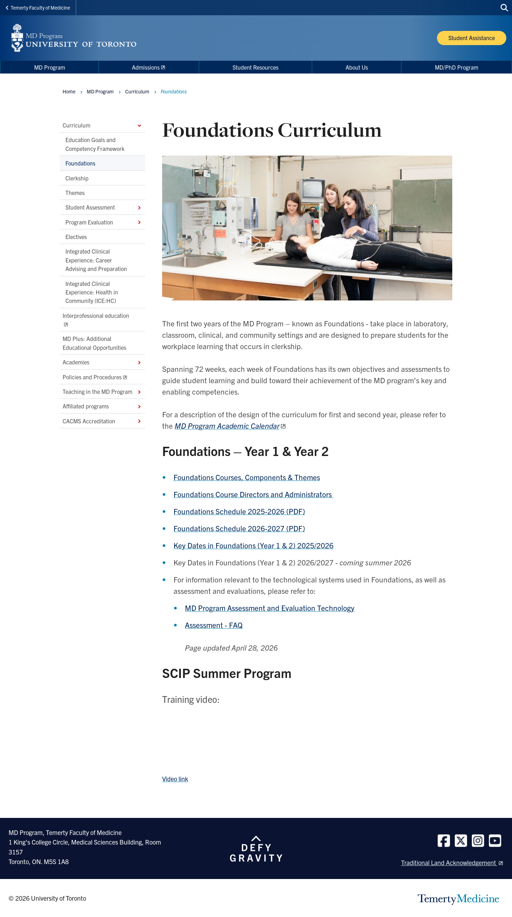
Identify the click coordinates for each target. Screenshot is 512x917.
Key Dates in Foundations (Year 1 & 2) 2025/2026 (254, 545)
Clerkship (77, 177)
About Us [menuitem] (357, 67)
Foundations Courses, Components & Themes (247, 477)
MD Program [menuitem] (49, 67)
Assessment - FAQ (213, 624)
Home (69, 91)
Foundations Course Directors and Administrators (254, 494)
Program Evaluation (103, 222)
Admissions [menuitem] (146, 67)
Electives (76, 236)
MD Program (100, 91)
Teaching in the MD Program (102, 391)
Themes (75, 192)
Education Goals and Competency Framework (94, 144)
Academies (102, 361)
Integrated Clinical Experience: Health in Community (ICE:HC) (91, 292)
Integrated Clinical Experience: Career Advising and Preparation (96, 260)
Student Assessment (103, 207)
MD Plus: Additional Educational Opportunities (94, 343)
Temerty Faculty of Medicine (38, 7)
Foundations (80, 163)
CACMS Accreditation (102, 420)
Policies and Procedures (92, 376)
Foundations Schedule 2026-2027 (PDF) (239, 528)
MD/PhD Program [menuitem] (456, 67)
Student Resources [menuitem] (255, 67)
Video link (175, 779)
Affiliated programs (102, 406)
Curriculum (102, 125)
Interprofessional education (96, 315)
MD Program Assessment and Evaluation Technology (269, 607)
